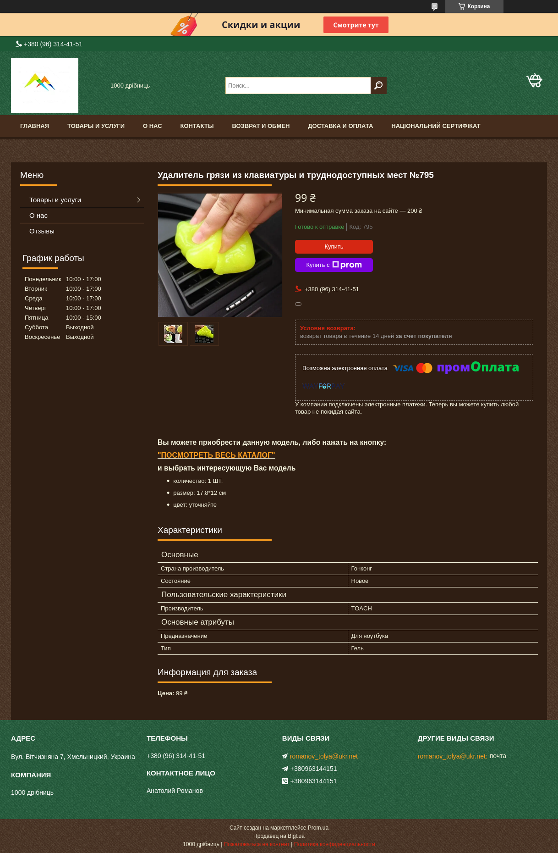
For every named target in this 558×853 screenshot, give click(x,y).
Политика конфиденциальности (334, 844)
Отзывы (42, 231)
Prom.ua (318, 828)
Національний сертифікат (435, 125)
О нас (152, 125)
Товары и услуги (96, 125)
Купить (333, 246)
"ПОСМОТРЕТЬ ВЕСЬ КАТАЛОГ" (216, 455)
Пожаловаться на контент (257, 844)
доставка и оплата (340, 125)
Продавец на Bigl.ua (279, 836)
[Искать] (379, 85)
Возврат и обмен (261, 125)
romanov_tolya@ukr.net (324, 756)
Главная (34, 125)
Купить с (333, 265)
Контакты (197, 125)
